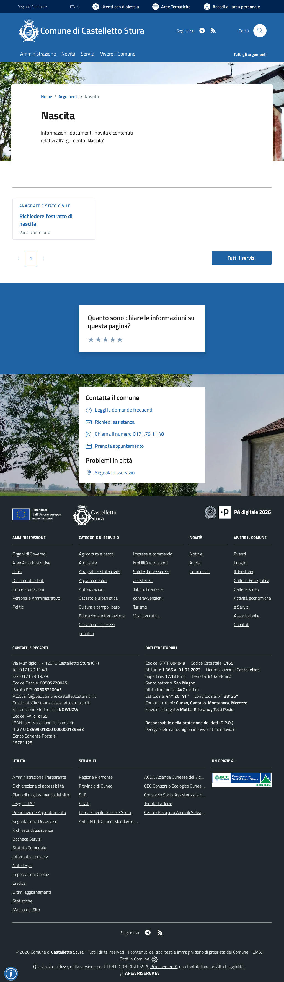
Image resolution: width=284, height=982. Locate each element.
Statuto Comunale (29, 847)
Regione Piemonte (96, 777)
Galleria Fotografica (251, 580)
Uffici (17, 571)
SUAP (84, 803)
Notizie (196, 554)
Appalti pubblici (93, 580)
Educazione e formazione (102, 615)
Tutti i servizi (242, 258)
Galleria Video (246, 589)
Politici (18, 607)
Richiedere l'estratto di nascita (46, 220)
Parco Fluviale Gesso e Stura (105, 812)
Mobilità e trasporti (150, 562)
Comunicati (200, 571)
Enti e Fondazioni (28, 589)
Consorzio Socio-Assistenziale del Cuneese (183, 794)
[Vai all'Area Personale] (232, 6)
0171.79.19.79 (34, 676)
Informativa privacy (30, 856)
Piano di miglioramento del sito (40, 794)
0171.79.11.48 (33, 669)
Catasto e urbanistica (98, 598)
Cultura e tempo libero (99, 607)
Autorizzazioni (91, 589)
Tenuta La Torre (158, 803)
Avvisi (195, 562)
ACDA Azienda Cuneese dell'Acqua (175, 777)
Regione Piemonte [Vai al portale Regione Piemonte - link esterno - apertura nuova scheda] (32, 6)
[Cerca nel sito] (260, 30)
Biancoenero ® (163, 966)
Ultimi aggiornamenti (31, 892)
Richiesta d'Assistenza (32, 830)
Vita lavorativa (146, 615)
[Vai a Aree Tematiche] (171, 6)
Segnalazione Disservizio (34, 821)
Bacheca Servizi (26, 839)
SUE (83, 794)
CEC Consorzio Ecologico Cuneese (175, 786)
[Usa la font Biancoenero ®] (116, 6)
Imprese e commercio (152, 554)
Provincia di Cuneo (95, 786)
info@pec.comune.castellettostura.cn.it (60, 696)
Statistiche (22, 900)
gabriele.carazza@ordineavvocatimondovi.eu (194, 729)
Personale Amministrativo (36, 598)
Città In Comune (134, 958)
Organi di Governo (28, 554)
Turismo (140, 607)
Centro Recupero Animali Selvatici (175, 812)
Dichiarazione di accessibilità (38, 786)
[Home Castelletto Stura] (84, 30)
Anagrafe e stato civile (45, 206)
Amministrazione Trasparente (39, 777)
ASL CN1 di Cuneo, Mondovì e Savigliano (116, 821)
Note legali (22, 865)
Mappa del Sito (26, 909)
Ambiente (88, 562)
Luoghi (240, 562)
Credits (18, 883)
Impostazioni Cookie (30, 874)
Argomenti (68, 96)
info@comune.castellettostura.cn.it (57, 702)
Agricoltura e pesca (96, 554)
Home (46, 96)
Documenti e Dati (28, 580)
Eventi (240, 554)
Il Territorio (243, 571)
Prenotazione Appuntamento (39, 812)
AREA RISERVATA (138, 973)
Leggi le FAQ (23, 803)
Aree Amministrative (31, 562)
